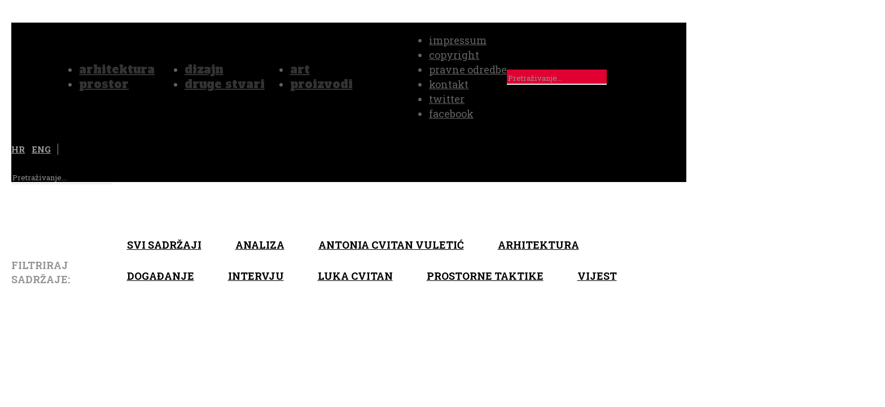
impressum (458, 40)
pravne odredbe (468, 69)
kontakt (448, 84)
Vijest (597, 276)
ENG (41, 149)
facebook (451, 113)
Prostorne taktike (485, 276)
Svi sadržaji (164, 245)
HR (18, 149)
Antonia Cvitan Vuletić (391, 245)
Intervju (256, 276)
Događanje (160, 276)
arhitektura (538, 245)
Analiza (259, 245)
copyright (454, 55)
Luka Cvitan (355, 276)
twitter (447, 99)
